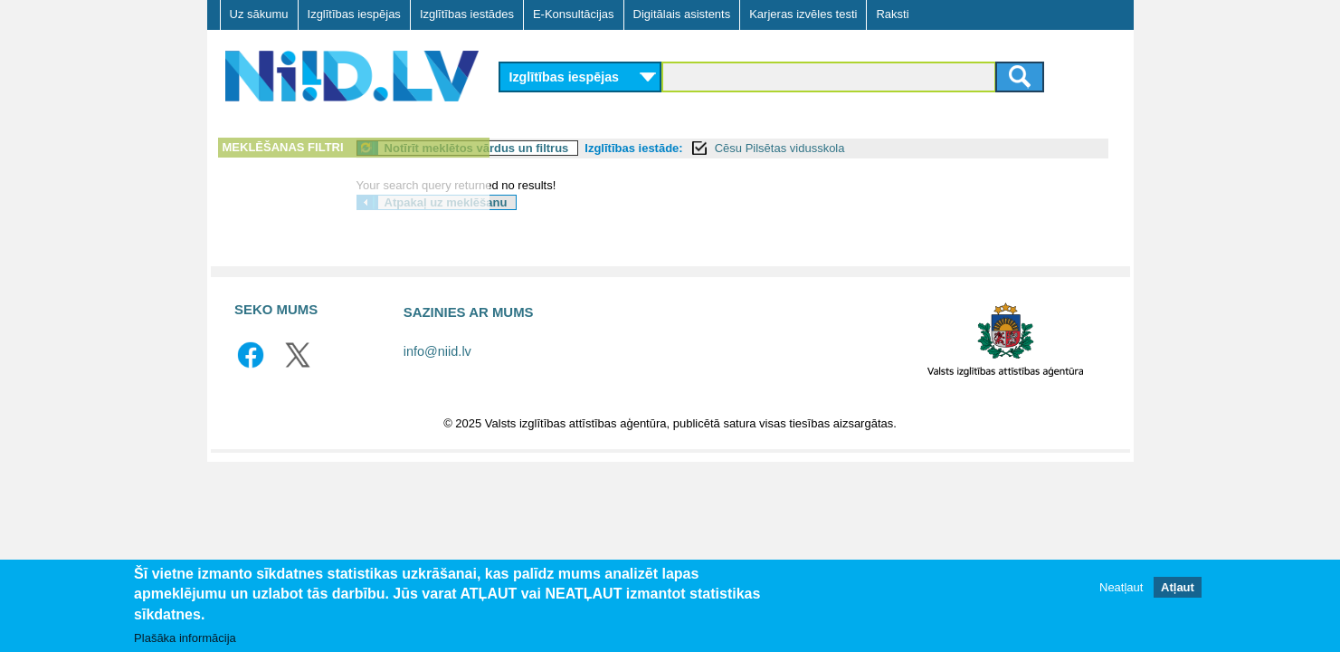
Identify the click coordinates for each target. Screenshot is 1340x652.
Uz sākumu (259, 14)
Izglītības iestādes (467, 14)
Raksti (892, 14)
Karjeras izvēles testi (803, 14)
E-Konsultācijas (573, 14)
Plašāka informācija (185, 638)
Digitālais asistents (682, 14)
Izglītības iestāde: (781, 148)
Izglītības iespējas (354, 14)
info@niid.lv (437, 351)
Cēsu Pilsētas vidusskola (927, 148)
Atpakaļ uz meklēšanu (593, 202)
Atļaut (1177, 587)
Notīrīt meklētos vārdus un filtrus (624, 148)
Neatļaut (1121, 587)
